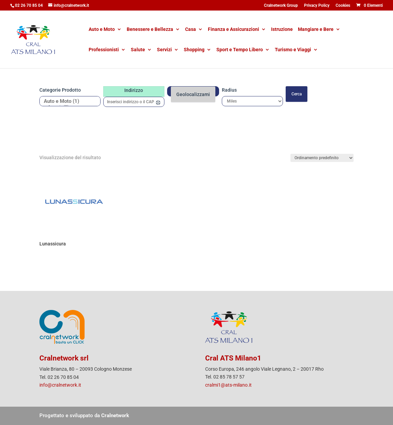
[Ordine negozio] (322, 158)
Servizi (164, 50)
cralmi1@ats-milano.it (228, 385)
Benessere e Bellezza (150, 29)
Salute (138, 50)
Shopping (194, 50)
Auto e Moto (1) (67, 101)
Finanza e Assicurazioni (233, 29)
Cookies (343, 5)
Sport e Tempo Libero (239, 50)
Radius (229, 90)
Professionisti (104, 50)
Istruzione (282, 29)
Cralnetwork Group (281, 5)
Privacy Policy (316, 5)
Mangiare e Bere (316, 29)
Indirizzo (133, 90)
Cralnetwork (115, 415)
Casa (190, 29)
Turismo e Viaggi (293, 50)
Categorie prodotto (60, 90)
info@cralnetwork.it (60, 385)
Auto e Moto (102, 29)
